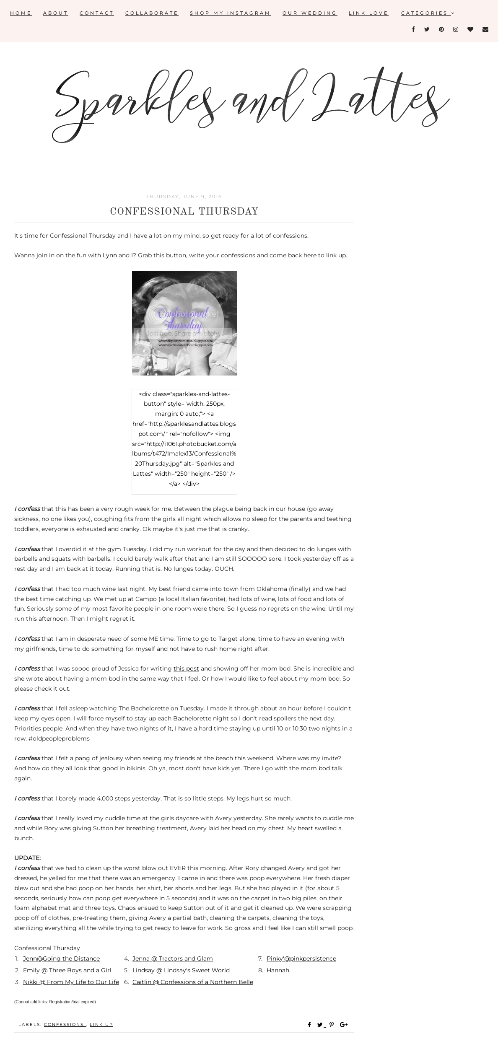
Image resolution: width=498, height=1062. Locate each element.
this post (186, 668)
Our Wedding (310, 13)
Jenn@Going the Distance (61, 958)
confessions (65, 1024)
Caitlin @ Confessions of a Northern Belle (192, 982)
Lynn (110, 255)
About (55, 13)
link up (101, 1024)
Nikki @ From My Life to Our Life (71, 982)
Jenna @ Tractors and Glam (172, 958)
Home (21, 13)
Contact (97, 13)
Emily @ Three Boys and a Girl (67, 970)
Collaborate (152, 13)
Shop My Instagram (230, 13)
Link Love (369, 13)
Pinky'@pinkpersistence (301, 958)
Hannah (278, 970)
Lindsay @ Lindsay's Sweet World (181, 970)
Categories (428, 13)
